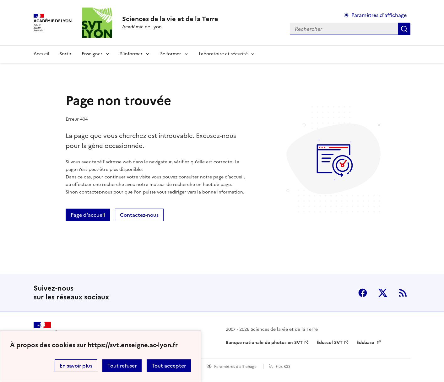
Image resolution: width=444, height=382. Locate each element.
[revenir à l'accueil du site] (170, 18)
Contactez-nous (139, 215)
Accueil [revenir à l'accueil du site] (41, 54)
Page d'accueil (88, 215)
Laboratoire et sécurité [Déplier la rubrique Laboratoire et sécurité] (223, 54)
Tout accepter (169, 365)
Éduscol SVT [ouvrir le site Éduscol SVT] (330, 342)
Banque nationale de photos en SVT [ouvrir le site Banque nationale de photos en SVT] (264, 342)
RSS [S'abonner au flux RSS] (402, 292)
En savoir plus (76, 365)
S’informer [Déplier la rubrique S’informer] (131, 54)
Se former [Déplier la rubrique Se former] (170, 54)
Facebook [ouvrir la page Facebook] (362, 292)
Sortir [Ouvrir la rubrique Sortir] (65, 54)
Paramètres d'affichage (235, 366)
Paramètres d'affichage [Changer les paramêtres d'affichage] (379, 15)
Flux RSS (283, 366)
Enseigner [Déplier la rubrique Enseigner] (92, 54)
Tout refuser (122, 365)
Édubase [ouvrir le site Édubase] (365, 342)
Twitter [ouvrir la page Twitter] (382, 292)
